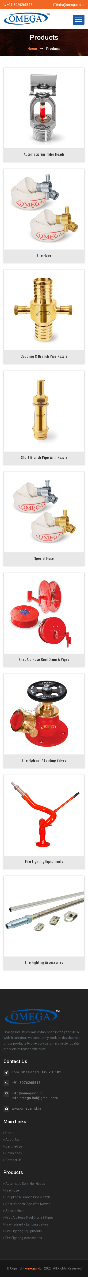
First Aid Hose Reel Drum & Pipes (44, 659)
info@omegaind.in (68, 5)
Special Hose (44, 558)
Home (9, 1133)
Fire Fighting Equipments (44, 861)
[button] (78, 20)
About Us (11, 1139)
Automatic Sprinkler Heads (44, 154)
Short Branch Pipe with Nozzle (44, 457)
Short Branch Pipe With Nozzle (27, 1204)
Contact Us (13, 1160)
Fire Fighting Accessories (44, 962)
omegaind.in (34, 1268)
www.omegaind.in (26, 1108)
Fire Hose (44, 255)
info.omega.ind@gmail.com (35, 1098)
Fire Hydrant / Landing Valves (44, 760)
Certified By (13, 1146)
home (32, 49)
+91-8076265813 (19, 5)
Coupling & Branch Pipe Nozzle (44, 356)
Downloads (13, 1153)
